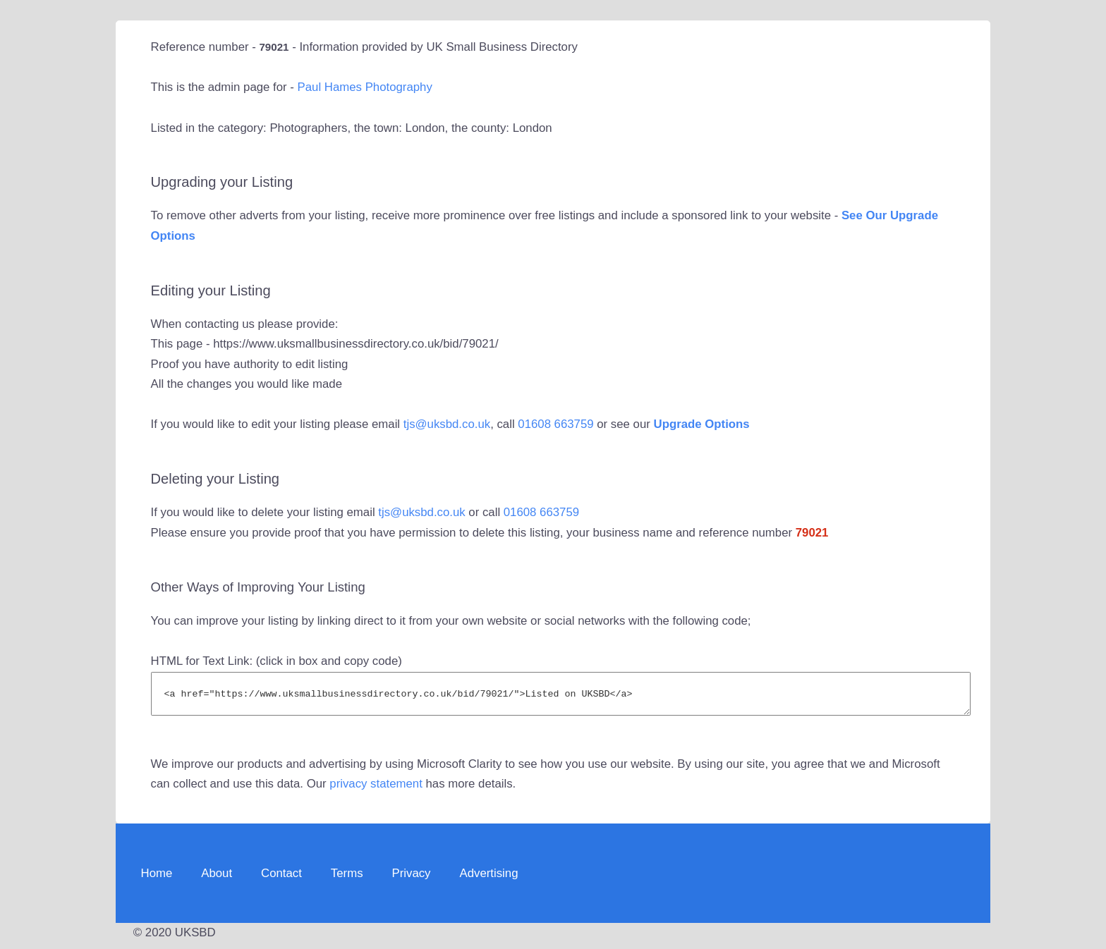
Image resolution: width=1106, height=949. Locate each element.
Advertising (488, 879)
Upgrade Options (702, 424)
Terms (347, 879)
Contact (281, 879)
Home (157, 879)
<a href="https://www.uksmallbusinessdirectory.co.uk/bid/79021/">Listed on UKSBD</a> (561, 697)
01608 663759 (555, 424)
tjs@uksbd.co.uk (446, 424)
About (216, 879)
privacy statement (376, 790)
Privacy (411, 879)
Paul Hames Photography (365, 87)
